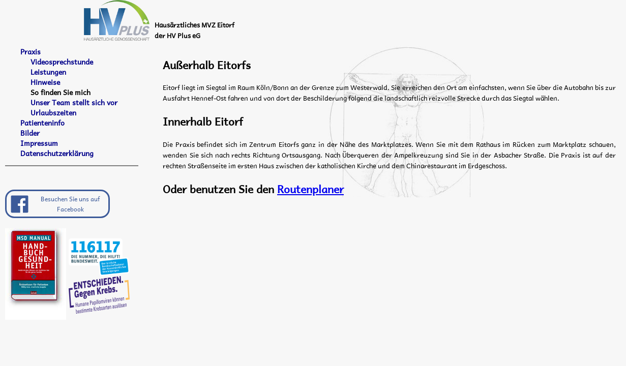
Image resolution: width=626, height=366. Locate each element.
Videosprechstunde (62, 62)
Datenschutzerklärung (57, 153)
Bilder (30, 133)
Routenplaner (310, 188)
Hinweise (45, 82)
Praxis (30, 52)
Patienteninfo (42, 123)
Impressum (39, 143)
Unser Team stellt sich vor (74, 103)
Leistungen (48, 72)
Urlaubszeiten (53, 113)
